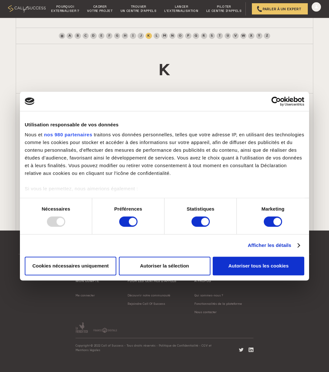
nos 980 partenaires (68, 134)
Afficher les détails (269, 245)
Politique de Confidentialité (178, 345)
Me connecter (85, 295)
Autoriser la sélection (164, 265)
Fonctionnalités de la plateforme (218, 303)
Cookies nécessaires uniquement (70, 265)
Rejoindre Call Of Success (146, 303)
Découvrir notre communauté (149, 295)
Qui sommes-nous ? (208, 295)
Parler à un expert (281, 9)
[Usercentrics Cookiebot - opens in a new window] (276, 101)
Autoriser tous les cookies (258, 265)
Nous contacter (205, 312)
